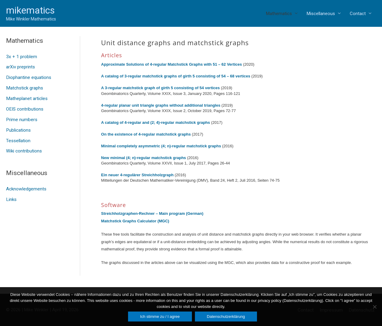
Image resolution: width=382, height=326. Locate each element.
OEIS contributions (24, 107)
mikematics (30, 10)
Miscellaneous (321, 13)
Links (11, 196)
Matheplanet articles (26, 97)
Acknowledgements (25, 185)
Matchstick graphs (24, 87)
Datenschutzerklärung (226, 316)
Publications (18, 127)
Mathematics (279, 13)
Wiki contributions (23, 148)
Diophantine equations (28, 77)
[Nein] (374, 307)
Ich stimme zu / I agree (160, 316)
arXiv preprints (20, 66)
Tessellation (18, 138)
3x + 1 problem (21, 56)
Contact (358, 13)
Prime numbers (21, 117)
